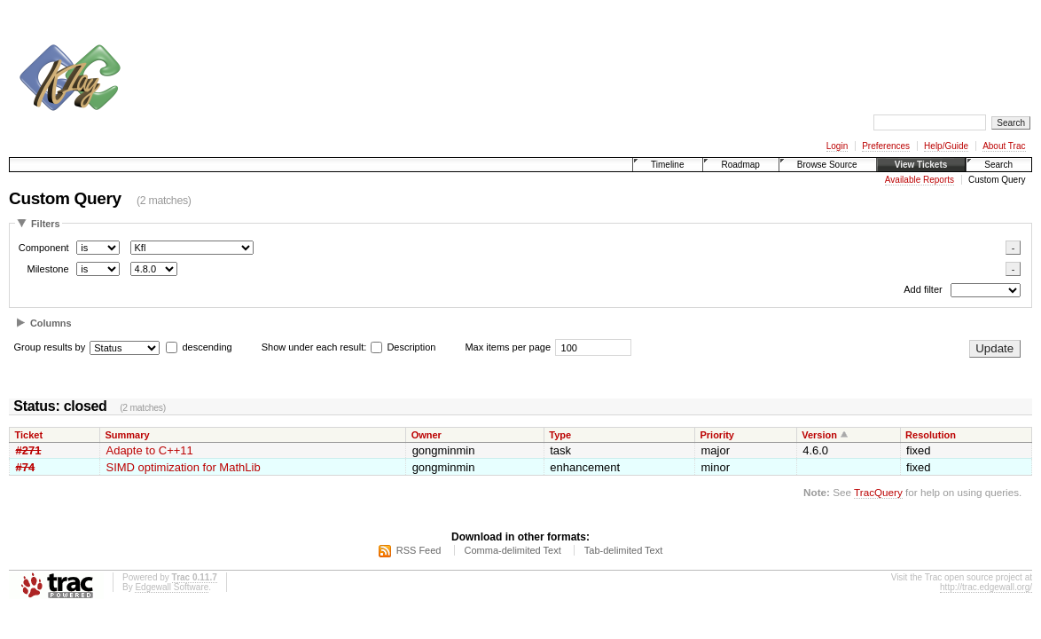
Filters (45, 223)
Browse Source (827, 165)
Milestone (47, 269)
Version (819, 435)
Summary (127, 435)
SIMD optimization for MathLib (183, 467)
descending (206, 347)
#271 (29, 450)
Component (44, 247)
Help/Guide (946, 146)
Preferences (886, 146)
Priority (717, 435)
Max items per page (508, 347)
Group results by (50, 347)
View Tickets (921, 165)
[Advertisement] (457, 51)
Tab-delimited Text (623, 550)
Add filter (923, 290)
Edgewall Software (171, 587)
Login (837, 146)
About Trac (1003, 146)
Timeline (667, 165)
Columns (51, 323)
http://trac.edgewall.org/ (986, 587)
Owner (426, 435)
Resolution (930, 435)
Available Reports (919, 180)
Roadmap (740, 165)
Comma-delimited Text (513, 550)
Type (560, 435)
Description (403, 347)
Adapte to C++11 (149, 450)
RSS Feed (419, 550)
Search (998, 165)
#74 (25, 467)
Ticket (29, 435)
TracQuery (878, 492)
